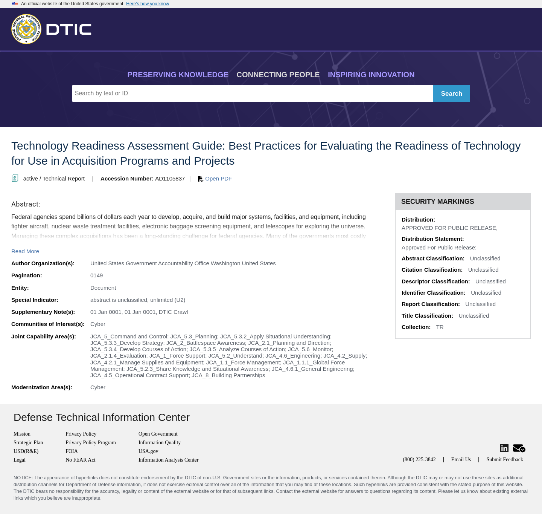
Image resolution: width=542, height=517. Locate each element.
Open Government (158, 434)
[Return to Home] (54, 27)
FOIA (71, 451)
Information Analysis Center (168, 460)
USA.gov (148, 451)
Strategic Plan (28, 442)
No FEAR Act (80, 460)
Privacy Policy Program (90, 442)
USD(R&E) (26, 451)
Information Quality (160, 442)
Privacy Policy (80, 434)
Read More (25, 251)
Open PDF (215, 178)
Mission (22, 434)
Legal (20, 460)
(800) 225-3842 (419, 459)
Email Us (461, 459)
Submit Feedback (504, 459)
